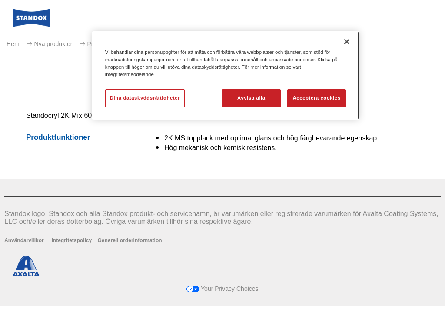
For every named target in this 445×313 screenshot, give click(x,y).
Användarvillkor (24, 240)
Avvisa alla (251, 97)
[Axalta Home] (31, 24)
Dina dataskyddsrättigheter (145, 97)
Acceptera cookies (317, 97)
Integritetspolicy (71, 240)
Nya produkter (53, 43)
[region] (225, 75)
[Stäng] (346, 41)
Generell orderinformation (130, 240)
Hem (13, 43)
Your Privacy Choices (222, 288)
